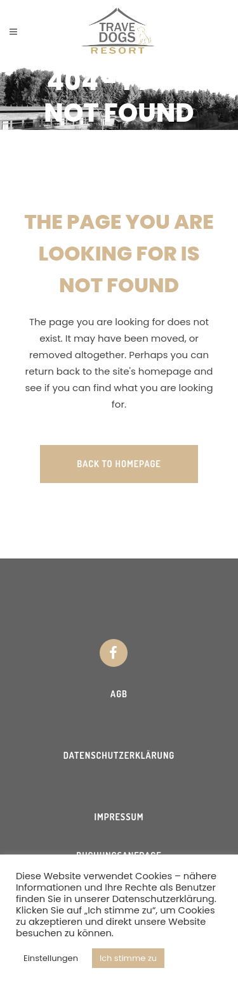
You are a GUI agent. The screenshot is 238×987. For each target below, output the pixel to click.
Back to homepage (119, 463)
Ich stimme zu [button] (128, 958)
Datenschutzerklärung (119, 755)
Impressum (118, 816)
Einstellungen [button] (50, 958)
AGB (119, 693)
